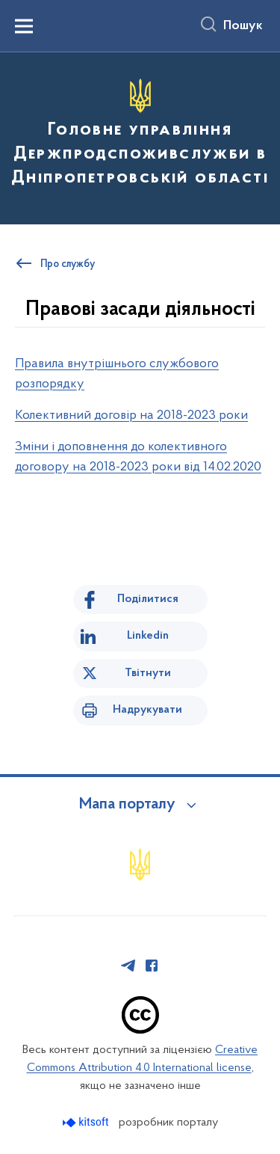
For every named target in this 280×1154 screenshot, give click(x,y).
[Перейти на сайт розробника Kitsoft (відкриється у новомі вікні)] (87, 1122)
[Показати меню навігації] (24, 26)
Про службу (67, 265)
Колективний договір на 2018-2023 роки (131, 415)
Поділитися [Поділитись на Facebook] (147, 599)
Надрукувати (147, 710)
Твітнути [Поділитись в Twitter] (148, 673)
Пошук (243, 26)
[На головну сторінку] (140, 136)
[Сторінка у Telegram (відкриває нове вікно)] (128, 966)
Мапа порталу (127, 805)
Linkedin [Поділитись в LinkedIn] (148, 636)
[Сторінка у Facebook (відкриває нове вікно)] (152, 966)
